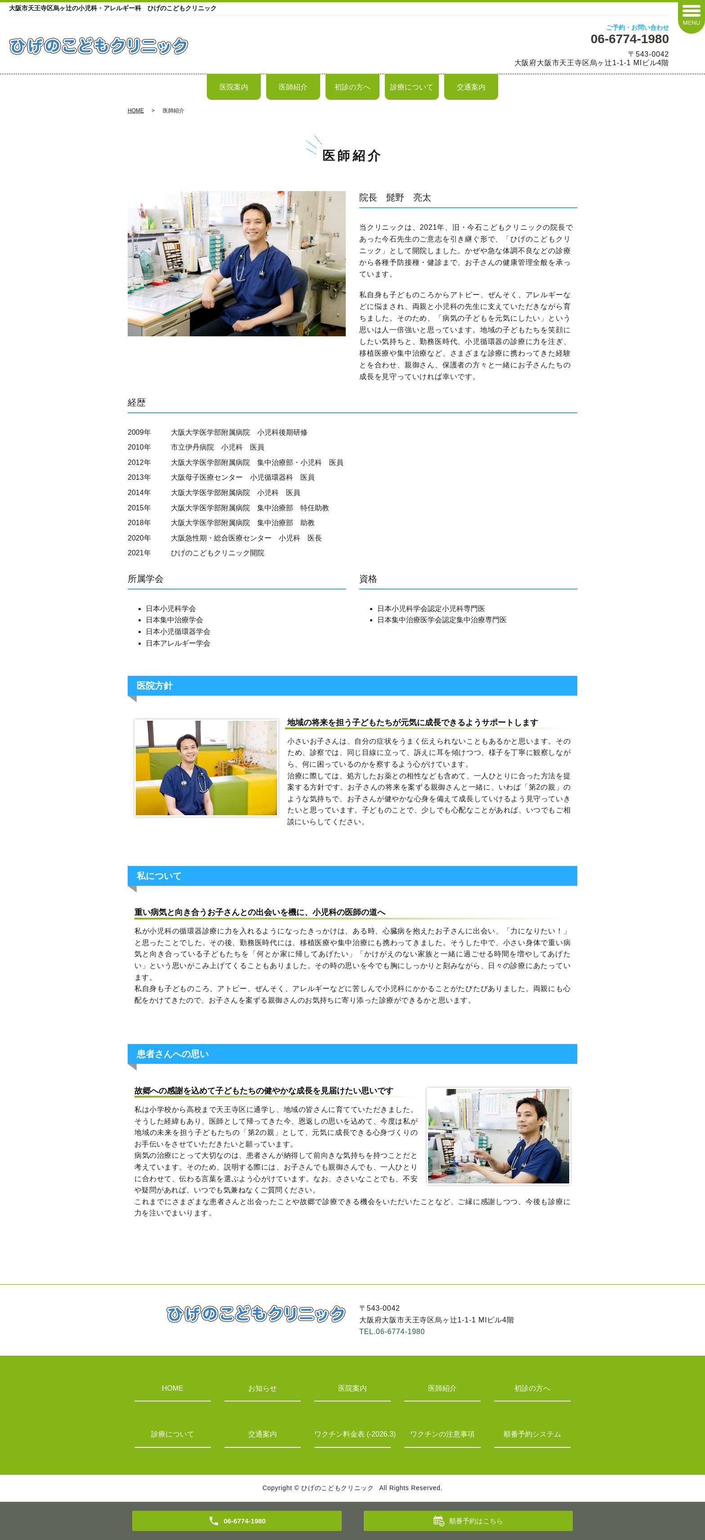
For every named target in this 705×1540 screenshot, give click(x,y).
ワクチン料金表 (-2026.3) (352, 1434)
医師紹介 (293, 87)
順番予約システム (532, 1434)
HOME (136, 110)
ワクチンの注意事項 (442, 1434)
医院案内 (233, 87)
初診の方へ (352, 87)
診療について (411, 87)
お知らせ (262, 1388)
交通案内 (471, 87)
